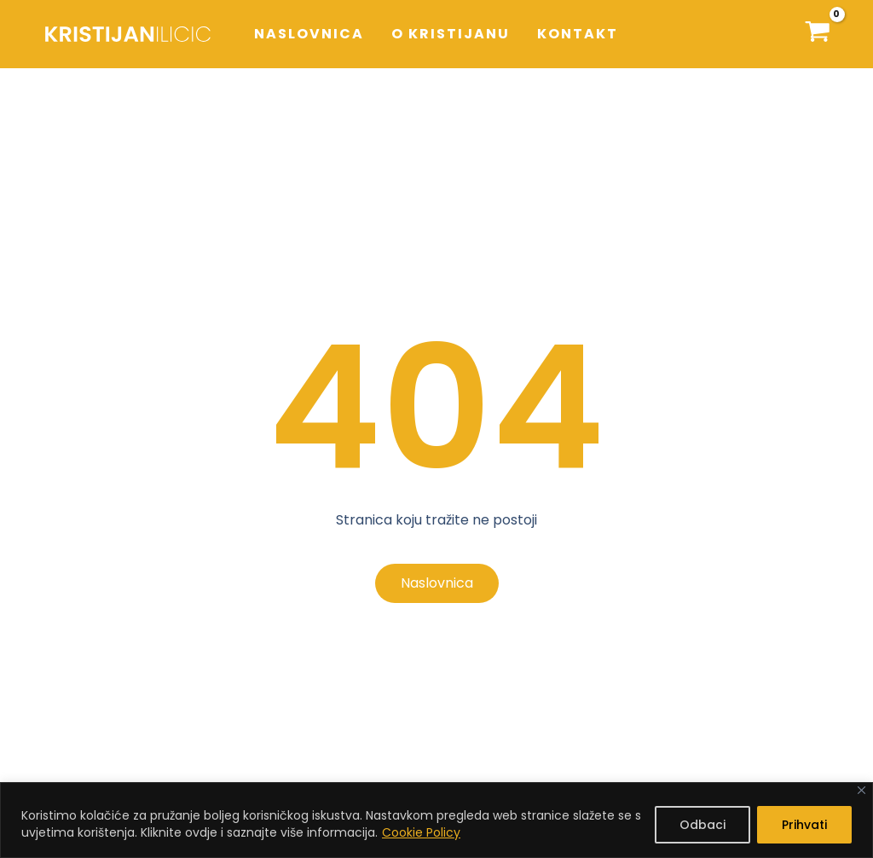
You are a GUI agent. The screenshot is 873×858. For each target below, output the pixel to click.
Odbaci (702, 824)
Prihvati (804, 824)
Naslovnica (309, 33)
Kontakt (577, 33)
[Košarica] (817, 34)
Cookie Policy (421, 832)
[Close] (861, 790)
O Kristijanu (450, 33)
